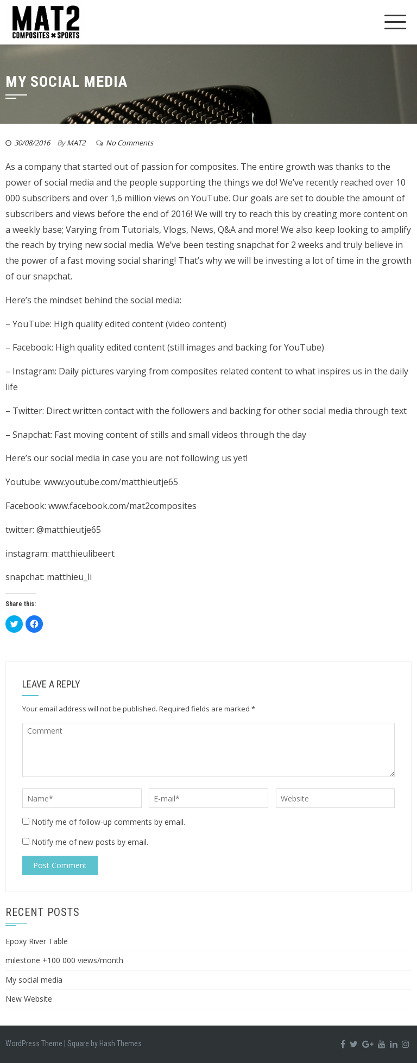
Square (78, 1043)
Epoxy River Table (36, 941)
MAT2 (76, 143)
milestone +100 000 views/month (64, 960)
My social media (33, 980)
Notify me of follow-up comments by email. (108, 822)
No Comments (129, 143)
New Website (28, 999)
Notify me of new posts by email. (89, 842)
